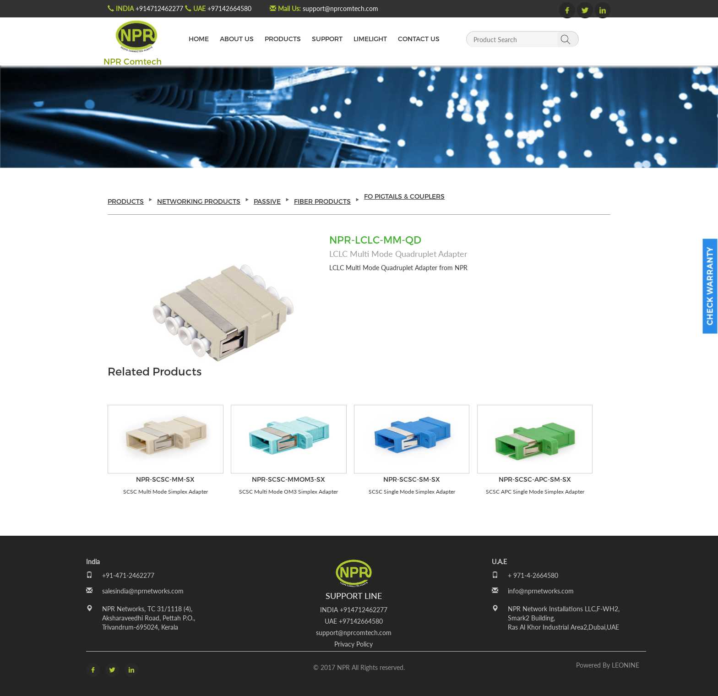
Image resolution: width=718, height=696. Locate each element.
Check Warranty (710, 286)
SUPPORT (327, 39)
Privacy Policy (353, 644)
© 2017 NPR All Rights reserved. (359, 667)
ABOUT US (237, 39)
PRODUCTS (283, 39)
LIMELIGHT (370, 39)
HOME (199, 39)
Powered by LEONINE (607, 665)
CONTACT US (419, 39)
